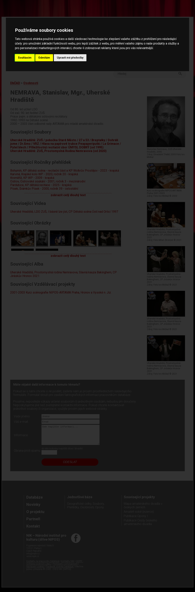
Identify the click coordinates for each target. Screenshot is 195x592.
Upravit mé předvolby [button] (70, 57)
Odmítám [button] (44, 57)
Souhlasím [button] (24, 57)
